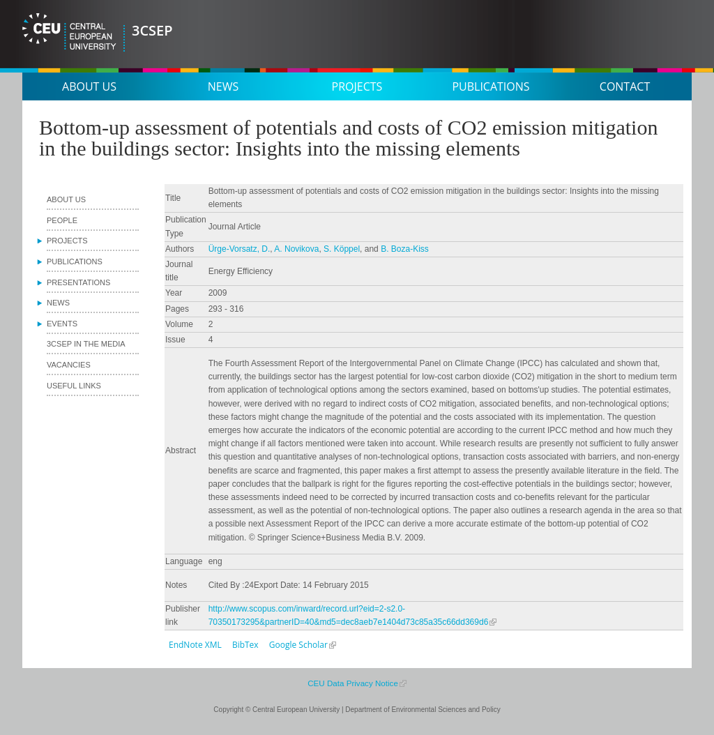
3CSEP (152, 30)
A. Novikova (296, 249)
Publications (490, 86)
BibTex (245, 645)
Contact (625, 86)
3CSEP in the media (86, 344)
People (62, 220)
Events (62, 323)
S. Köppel (342, 249)
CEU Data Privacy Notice (352, 683)
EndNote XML (195, 645)
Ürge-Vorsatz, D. (239, 249)
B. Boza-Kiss (405, 249)
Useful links (74, 385)
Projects (357, 86)
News (223, 86)
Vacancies (69, 365)
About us (89, 86)
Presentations (78, 282)
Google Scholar (298, 645)
